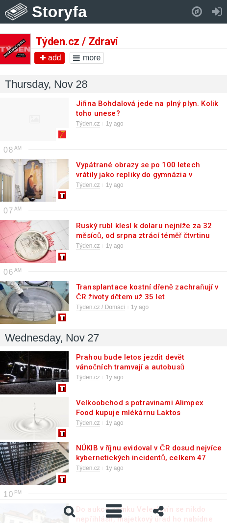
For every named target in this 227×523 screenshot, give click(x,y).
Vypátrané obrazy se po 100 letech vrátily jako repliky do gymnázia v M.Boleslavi (138, 174)
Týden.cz (88, 123)
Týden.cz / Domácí (100, 307)
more (87, 57)
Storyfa (59, 12)
